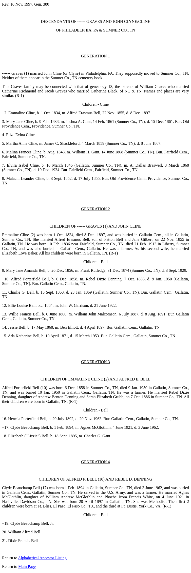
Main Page (27, 566)
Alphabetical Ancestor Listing (42, 558)
